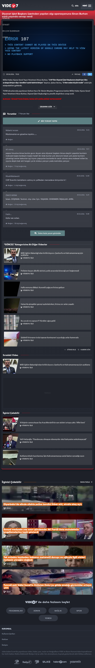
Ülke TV (46, 662)
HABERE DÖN (84, 350)
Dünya (37, 611)
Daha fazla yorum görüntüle (47, 233)
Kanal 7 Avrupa (37, 662)
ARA (75, 6)
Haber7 (60, 662)
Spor (79, 611)
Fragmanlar (16, 611)
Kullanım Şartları (8, 634)
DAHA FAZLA (86, 482)
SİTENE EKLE (70, 350)
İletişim (5, 645)
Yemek (48, 618)
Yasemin (75, 662)
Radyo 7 (27, 662)
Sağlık (58, 611)
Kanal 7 (16, 662)
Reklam (5, 639)
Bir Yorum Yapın (47, 121)
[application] (47, 46)
